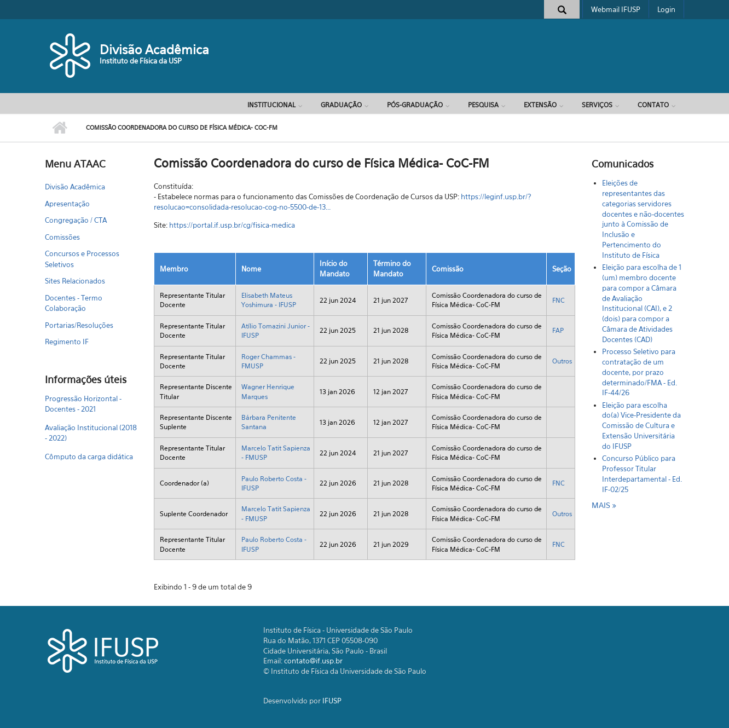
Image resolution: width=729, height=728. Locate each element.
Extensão (540, 105)
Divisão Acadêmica (154, 49)
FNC (558, 300)
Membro (174, 268)
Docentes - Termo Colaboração (73, 303)
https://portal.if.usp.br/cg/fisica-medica (232, 225)
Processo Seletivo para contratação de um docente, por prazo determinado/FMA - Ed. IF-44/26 (639, 372)
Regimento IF (67, 341)
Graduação (341, 105)
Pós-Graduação (415, 105)
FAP (558, 330)
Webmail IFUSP (615, 9)
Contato (653, 105)
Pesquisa (483, 105)
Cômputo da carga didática (89, 456)
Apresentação (67, 203)
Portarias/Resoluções (79, 325)
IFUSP (332, 700)
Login (666, 9)
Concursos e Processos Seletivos (82, 259)
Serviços (597, 105)
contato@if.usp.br (313, 660)
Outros (562, 361)
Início (60, 128)
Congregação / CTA (76, 220)
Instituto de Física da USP (141, 60)
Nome (251, 268)
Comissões (62, 237)
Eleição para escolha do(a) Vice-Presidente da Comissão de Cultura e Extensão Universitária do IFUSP (641, 425)
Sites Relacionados (75, 280)
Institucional (271, 105)
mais (602, 505)
